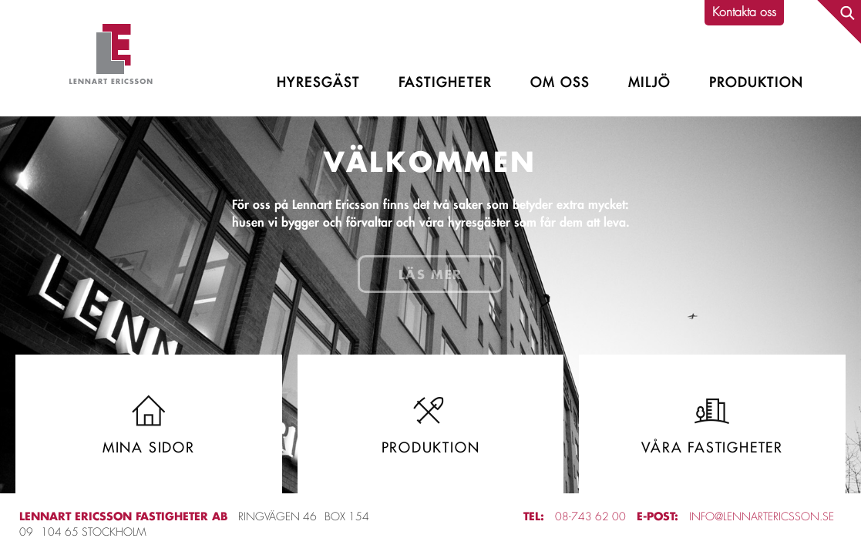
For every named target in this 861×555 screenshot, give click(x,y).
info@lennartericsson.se (761, 516)
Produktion (756, 82)
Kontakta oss (744, 12)
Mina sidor (148, 424)
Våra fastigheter (712, 424)
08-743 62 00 (590, 516)
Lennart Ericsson (111, 58)
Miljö (649, 82)
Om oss (560, 82)
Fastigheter (445, 82)
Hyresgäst (318, 82)
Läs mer (430, 274)
